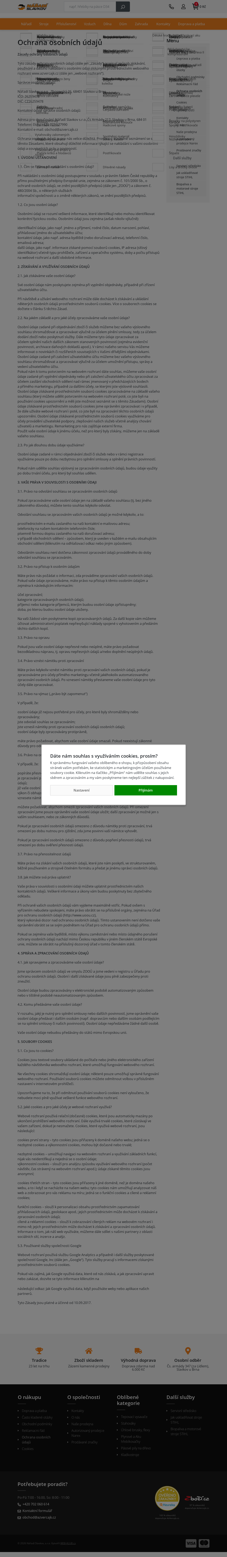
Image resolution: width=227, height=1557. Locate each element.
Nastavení (81, 790)
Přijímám (146, 790)
